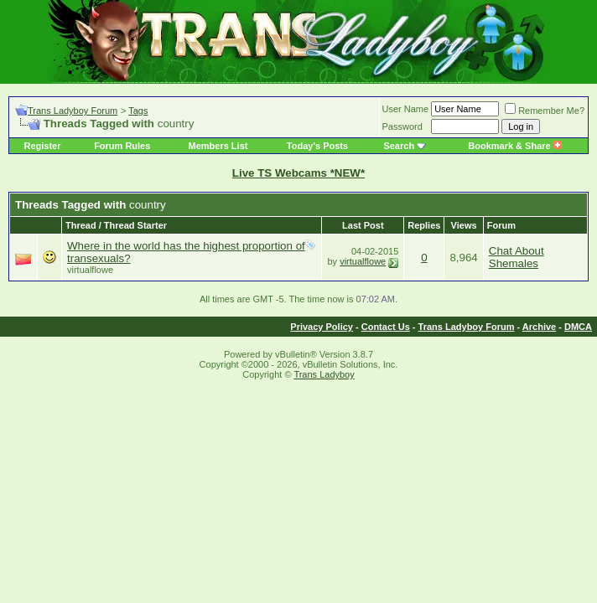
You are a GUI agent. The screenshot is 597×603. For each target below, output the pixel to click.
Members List (218, 146)
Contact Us (385, 327)
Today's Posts (317, 146)
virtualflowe (90, 270)
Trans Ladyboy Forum (72, 111)
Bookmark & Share (514, 146)
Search (398, 146)
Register (41, 146)
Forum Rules (122, 146)
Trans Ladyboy (323, 374)
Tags (138, 111)
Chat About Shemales (516, 257)
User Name (405, 109)
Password (402, 126)
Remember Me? (544, 111)
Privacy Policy (321, 327)
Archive (539, 327)
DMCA (578, 327)
